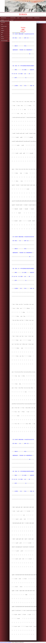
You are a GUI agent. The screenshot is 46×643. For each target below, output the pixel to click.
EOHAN (23, 14)
